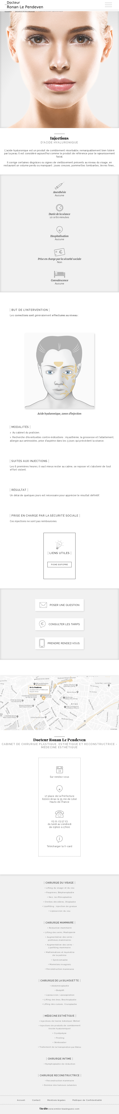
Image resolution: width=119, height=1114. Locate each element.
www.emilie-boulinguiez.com (63, 1109)
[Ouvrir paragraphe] (13, 339)
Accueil (21, 1100)
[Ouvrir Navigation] (108, 4)
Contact (36, 1100)
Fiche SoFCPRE (59, 564)
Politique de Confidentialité (87, 1100)
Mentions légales (56, 1100)
